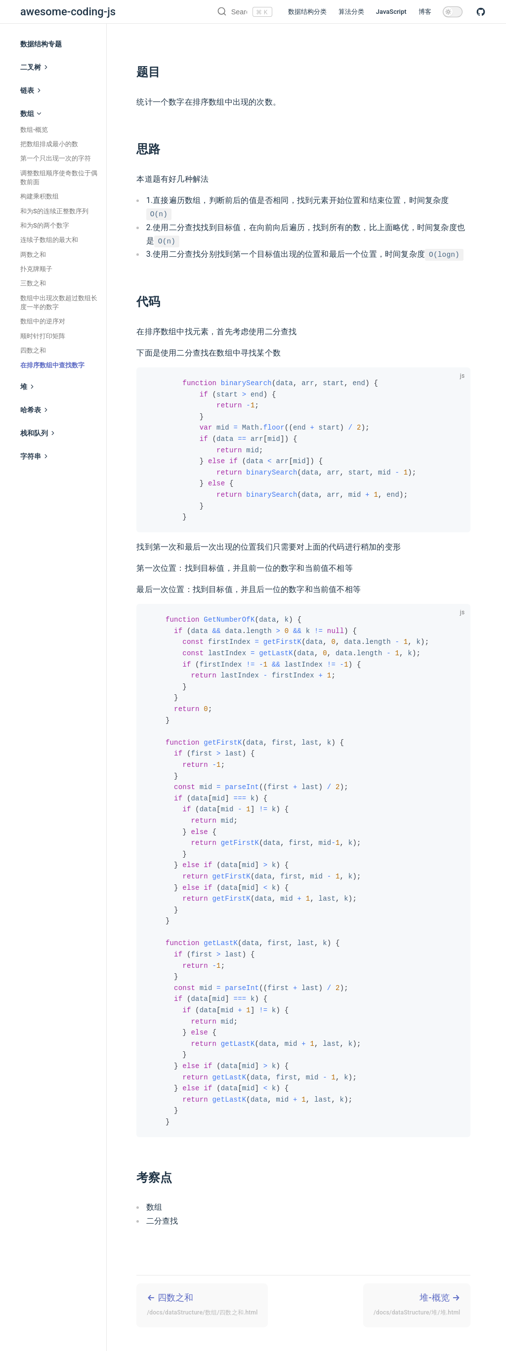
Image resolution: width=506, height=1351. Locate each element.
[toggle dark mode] (453, 11)
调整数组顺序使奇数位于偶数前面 (58, 177)
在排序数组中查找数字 (52, 365)
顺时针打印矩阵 (42, 336)
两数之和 (33, 254)
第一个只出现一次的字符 (55, 158)
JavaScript (391, 11)
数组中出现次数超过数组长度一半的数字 (58, 302)
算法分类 (351, 11)
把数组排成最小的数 (49, 144)
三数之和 (33, 283)
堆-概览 (417, 1305)
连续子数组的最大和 (49, 239)
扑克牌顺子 (36, 269)
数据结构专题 (41, 44)
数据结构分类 (307, 11)
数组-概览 (34, 129)
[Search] (211, 12)
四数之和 (33, 350)
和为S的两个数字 (44, 225)
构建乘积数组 (39, 196)
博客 (425, 11)
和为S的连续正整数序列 (54, 211)
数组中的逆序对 (42, 321)
